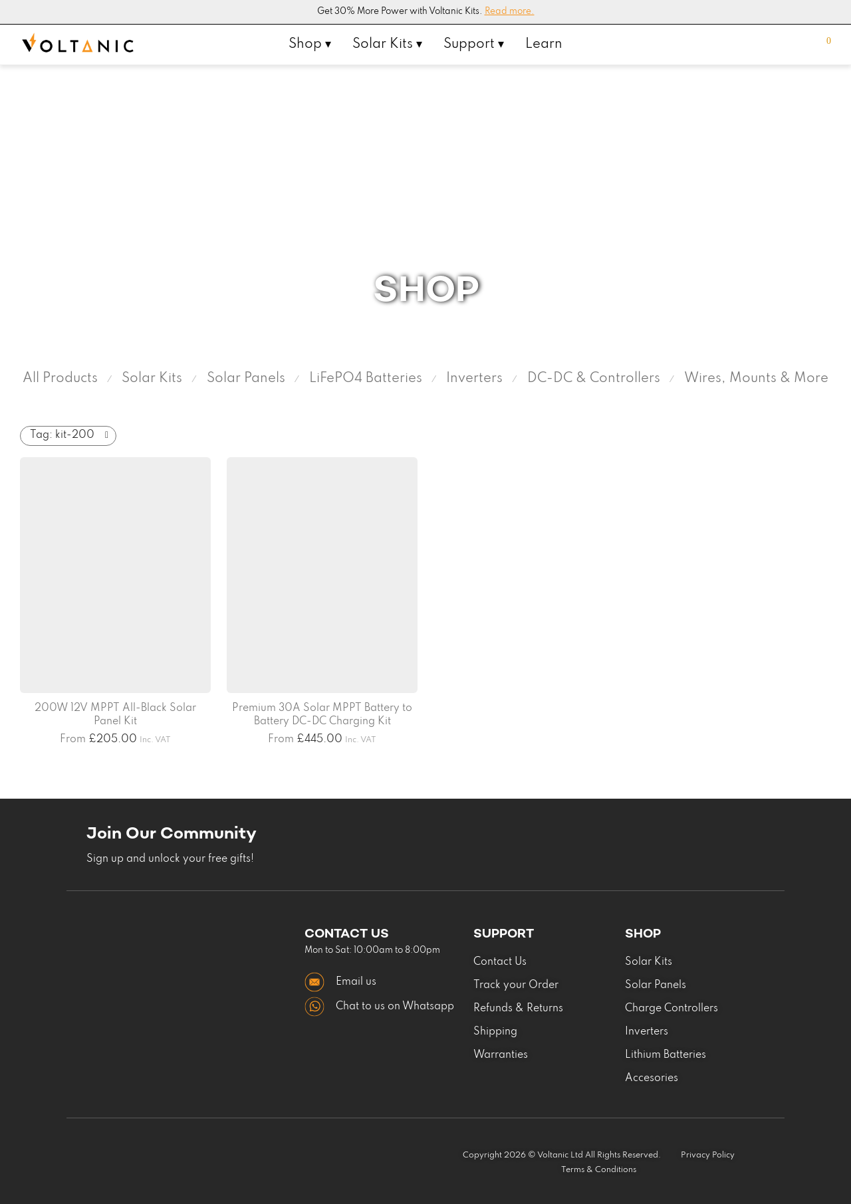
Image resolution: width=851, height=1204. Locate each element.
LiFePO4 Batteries (365, 378)
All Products (60, 378)
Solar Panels (246, 378)
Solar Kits (152, 378)
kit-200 (62, 435)
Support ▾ (473, 44)
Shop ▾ (310, 44)
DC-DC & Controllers (593, 378)
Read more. (510, 11)
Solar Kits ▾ (387, 44)
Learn (543, 44)
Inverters (474, 378)
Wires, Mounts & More (756, 378)
